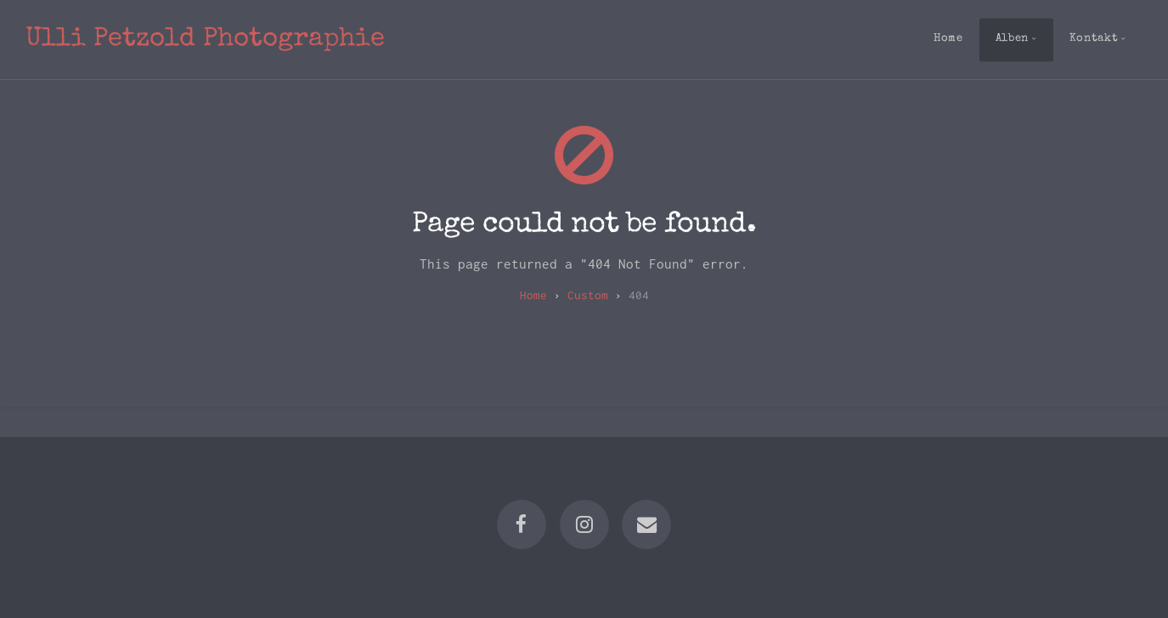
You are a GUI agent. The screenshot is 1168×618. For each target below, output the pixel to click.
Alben (1012, 38)
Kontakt (1093, 38)
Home (948, 38)
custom (587, 295)
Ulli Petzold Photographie (205, 39)
